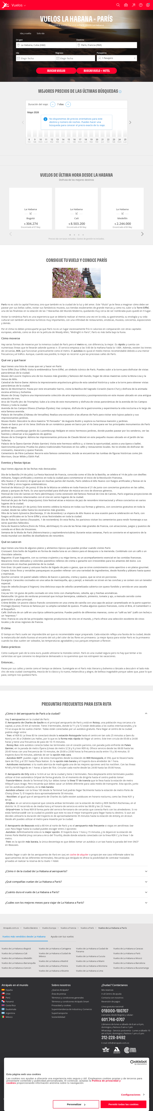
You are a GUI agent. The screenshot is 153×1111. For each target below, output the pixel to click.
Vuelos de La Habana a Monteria (91, 965)
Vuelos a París (87, 927)
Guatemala (11, 1009)
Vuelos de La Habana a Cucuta (90, 956)
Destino (80, 39)
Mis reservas (107, 990)
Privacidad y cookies (61, 1005)
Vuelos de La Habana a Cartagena (55, 948)
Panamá (10, 1001)
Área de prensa (59, 993)
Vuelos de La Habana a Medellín (17, 958)
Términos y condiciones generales (68, 997)
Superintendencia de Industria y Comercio (72, 1009)
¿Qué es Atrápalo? (60, 989)
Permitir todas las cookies (123, 1104)
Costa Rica (10, 1005)
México (9, 1017)
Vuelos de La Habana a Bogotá (16, 948)
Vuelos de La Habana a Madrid (53, 961)
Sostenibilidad (58, 1017)
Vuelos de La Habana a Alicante (54, 970)
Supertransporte (60, 1013)
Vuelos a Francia (68, 927)
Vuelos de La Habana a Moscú (127, 958)
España (9, 989)
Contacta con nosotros (112, 998)
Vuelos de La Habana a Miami (90, 961)
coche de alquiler (79, 854)
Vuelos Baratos (30, 927)
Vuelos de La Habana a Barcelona (129, 963)
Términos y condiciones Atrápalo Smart (70, 1001)
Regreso (59, 52)
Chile (8, 993)
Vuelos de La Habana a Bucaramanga (131, 967)
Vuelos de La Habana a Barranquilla (18, 963)
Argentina (10, 1013)
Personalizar (76, 1104)
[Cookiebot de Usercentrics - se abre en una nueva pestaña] (132, 1062)
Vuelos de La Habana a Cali (14, 953)
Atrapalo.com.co (11, 927)
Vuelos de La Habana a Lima (89, 970)
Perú (8, 997)
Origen (19, 39)
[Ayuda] (141, 5)
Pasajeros (102, 52)
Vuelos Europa (49, 927)
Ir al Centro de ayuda (111, 994)
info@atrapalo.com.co (118, 1042)
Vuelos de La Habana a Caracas (128, 948)
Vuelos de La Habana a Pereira (53, 965)
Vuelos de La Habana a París (126, 953)
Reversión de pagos (110, 1001)
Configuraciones (130, 1094)
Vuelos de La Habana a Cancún (16, 967)
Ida (17, 52)
